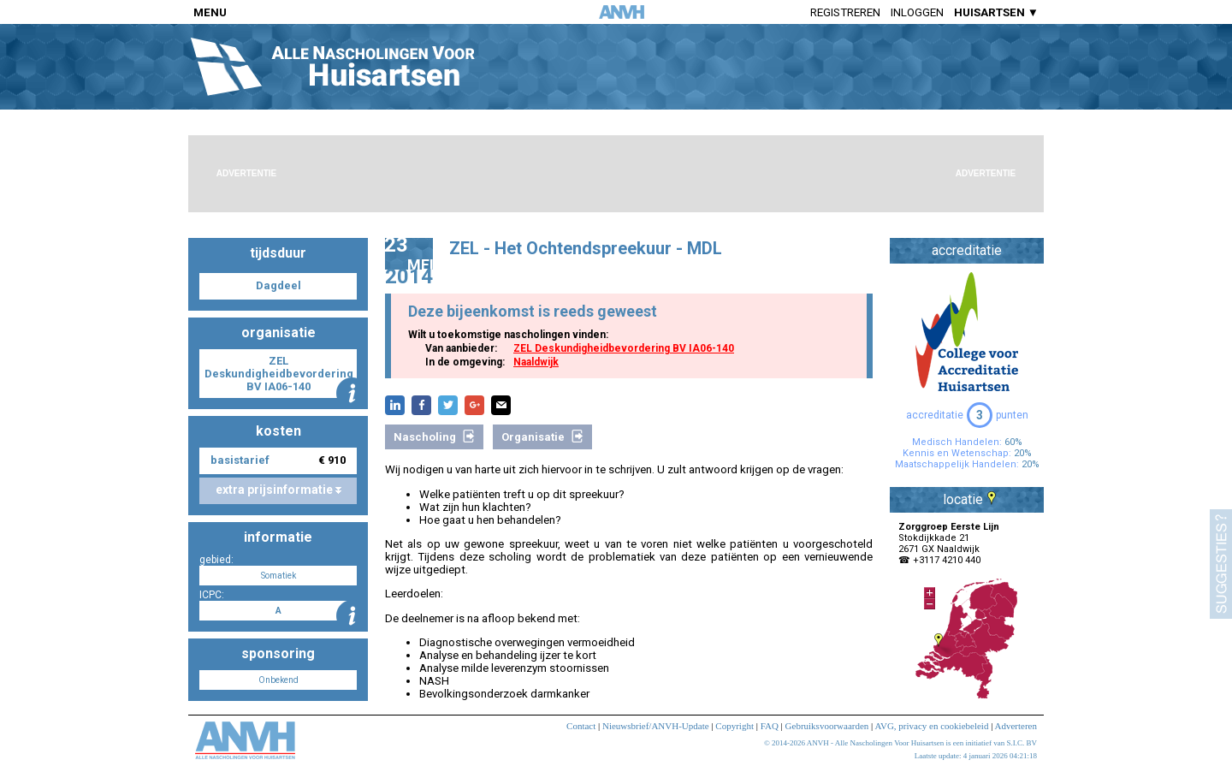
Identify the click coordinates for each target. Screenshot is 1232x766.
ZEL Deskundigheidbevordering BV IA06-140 (623, 348)
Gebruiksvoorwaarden (827, 726)
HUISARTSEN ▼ (996, 12)
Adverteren (1016, 726)
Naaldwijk (536, 362)
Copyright (734, 726)
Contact (580, 726)
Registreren (845, 12)
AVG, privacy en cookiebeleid (931, 726)
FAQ (770, 726)
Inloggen (917, 12)
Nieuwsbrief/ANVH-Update (655, 726)
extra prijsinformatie (278, 489)
